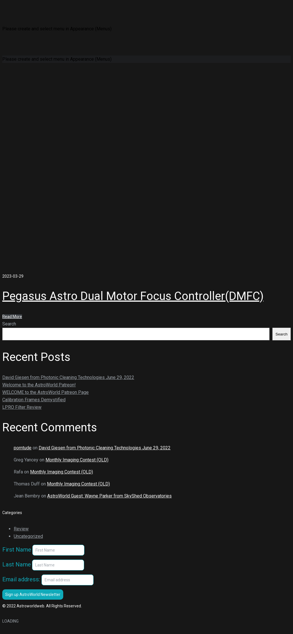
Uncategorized (28, 536)
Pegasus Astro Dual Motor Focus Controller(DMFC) (133, 296)
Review (21, 529)
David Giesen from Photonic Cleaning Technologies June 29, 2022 (68, 377)
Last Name (16, 564)
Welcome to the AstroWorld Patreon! (39, 385)
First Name (16, 549)
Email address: (48, 580)
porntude (22, 448)
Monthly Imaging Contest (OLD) (76, 460)
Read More (12, 316)
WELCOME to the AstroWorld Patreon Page (45, 392)
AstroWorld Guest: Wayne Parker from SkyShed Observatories (109, 496)
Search (9, 324)
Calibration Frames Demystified (34, 399)
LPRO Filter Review (21, 407)
